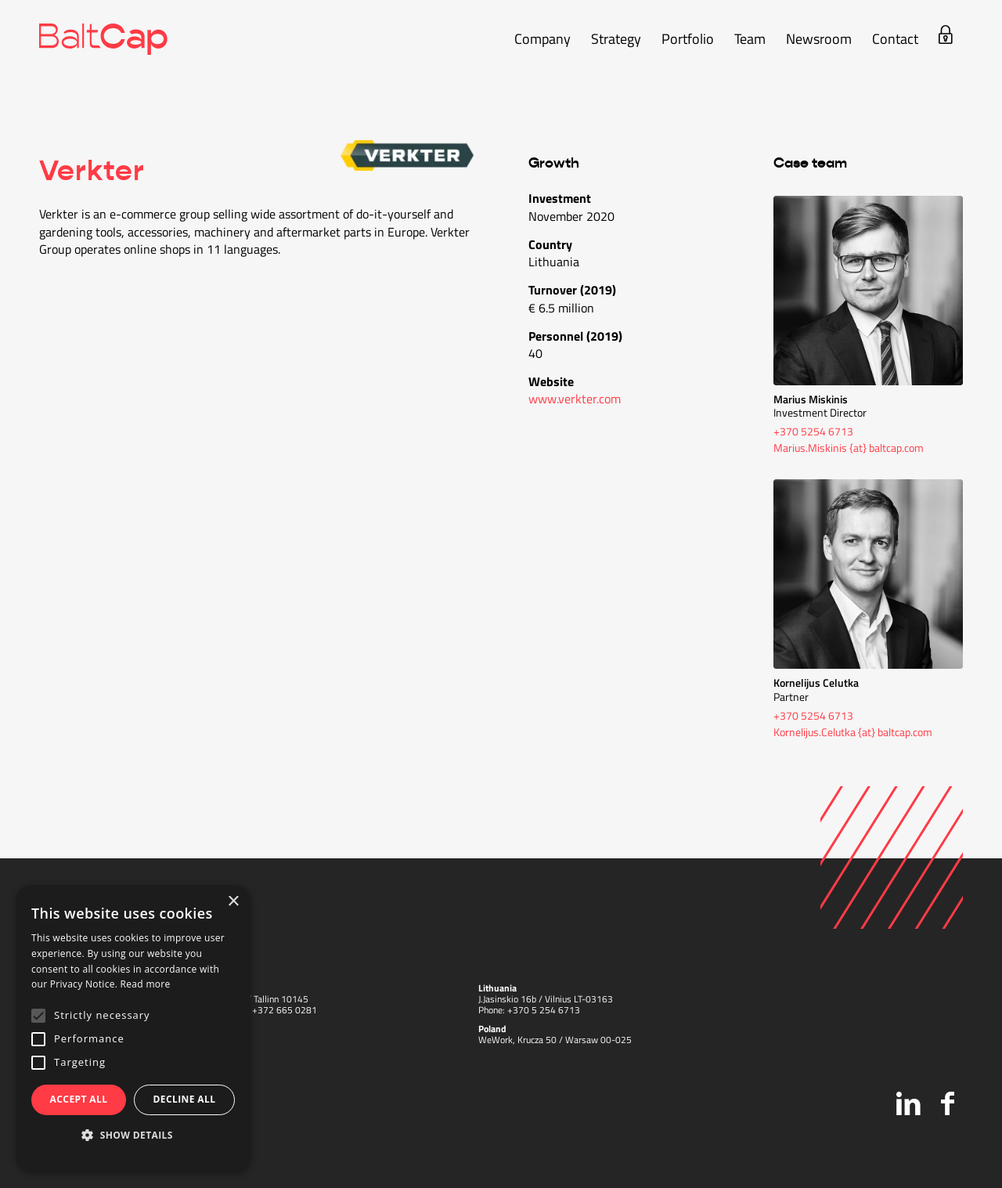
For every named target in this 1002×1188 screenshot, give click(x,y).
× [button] (233, 902)
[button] (133, 1135)
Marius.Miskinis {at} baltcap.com (848, 447)
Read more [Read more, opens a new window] (146, 984)
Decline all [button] (184, 1099)
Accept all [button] (79, 1099)
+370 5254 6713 (813, 431)
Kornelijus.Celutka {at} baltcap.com (852, 732)
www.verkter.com (574, 398)
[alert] (133, 1028)
